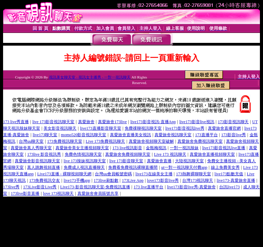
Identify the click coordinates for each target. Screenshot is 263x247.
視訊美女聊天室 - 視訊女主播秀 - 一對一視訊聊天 (89, 77)
